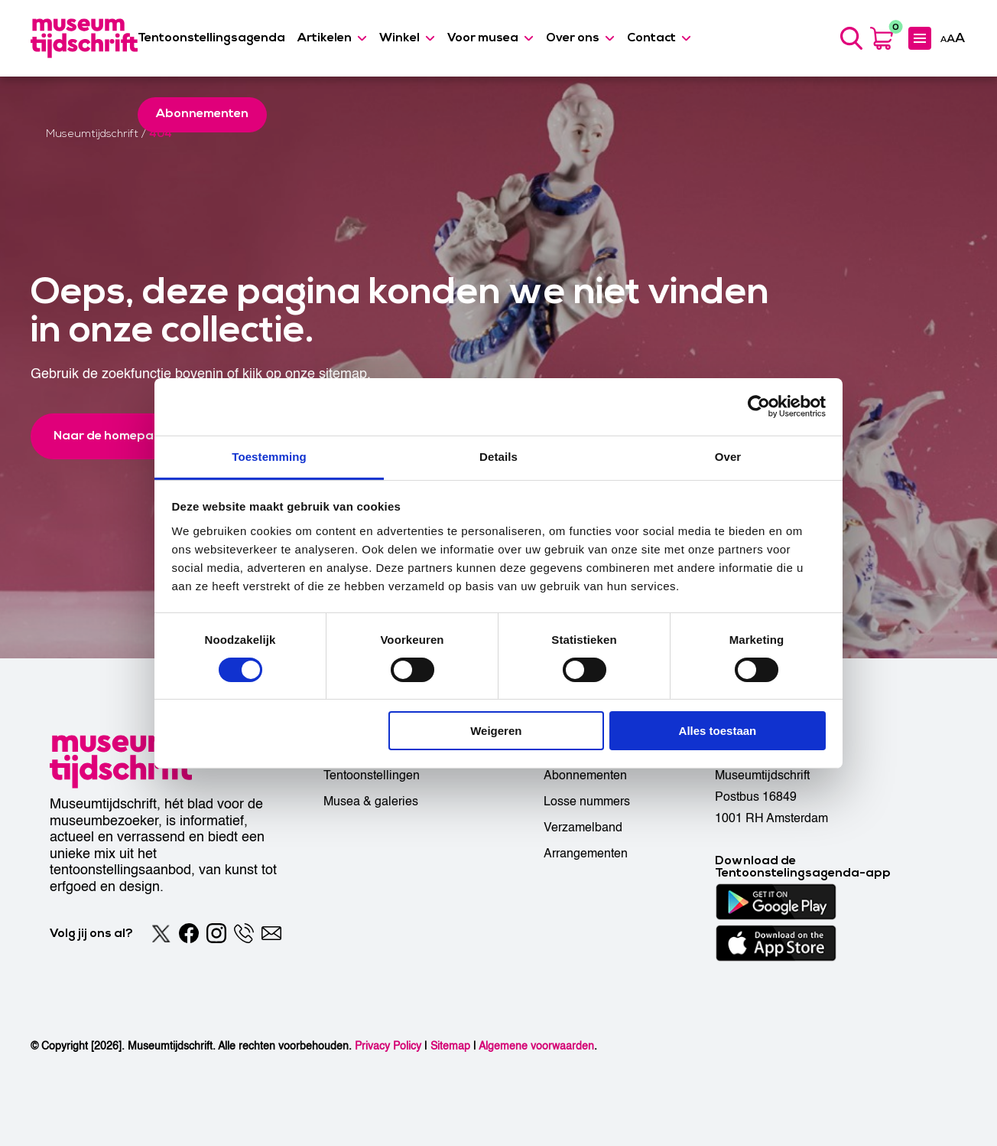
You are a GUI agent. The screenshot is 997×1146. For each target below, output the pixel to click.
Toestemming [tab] (269, 455)
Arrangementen (586, 854)
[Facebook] (189, 933)
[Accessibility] (952, 37)
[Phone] (244, 933)
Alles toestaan (718, 730)
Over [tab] (728, 455)
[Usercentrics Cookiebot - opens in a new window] (759, 406)
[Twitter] (161, 933)
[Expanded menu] (919, 38)
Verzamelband (583, 827)
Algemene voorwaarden (536, 1046)
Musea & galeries (370, 801)
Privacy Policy (388, 1046)
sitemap (343, 374)
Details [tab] (498, 455)
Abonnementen (585, 775)
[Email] (271, 933)
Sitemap (450, 1046)
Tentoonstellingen (371, 775)
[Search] (850, 38)
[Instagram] (216, 933)
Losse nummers (587, 801)
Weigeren (495, 730)
